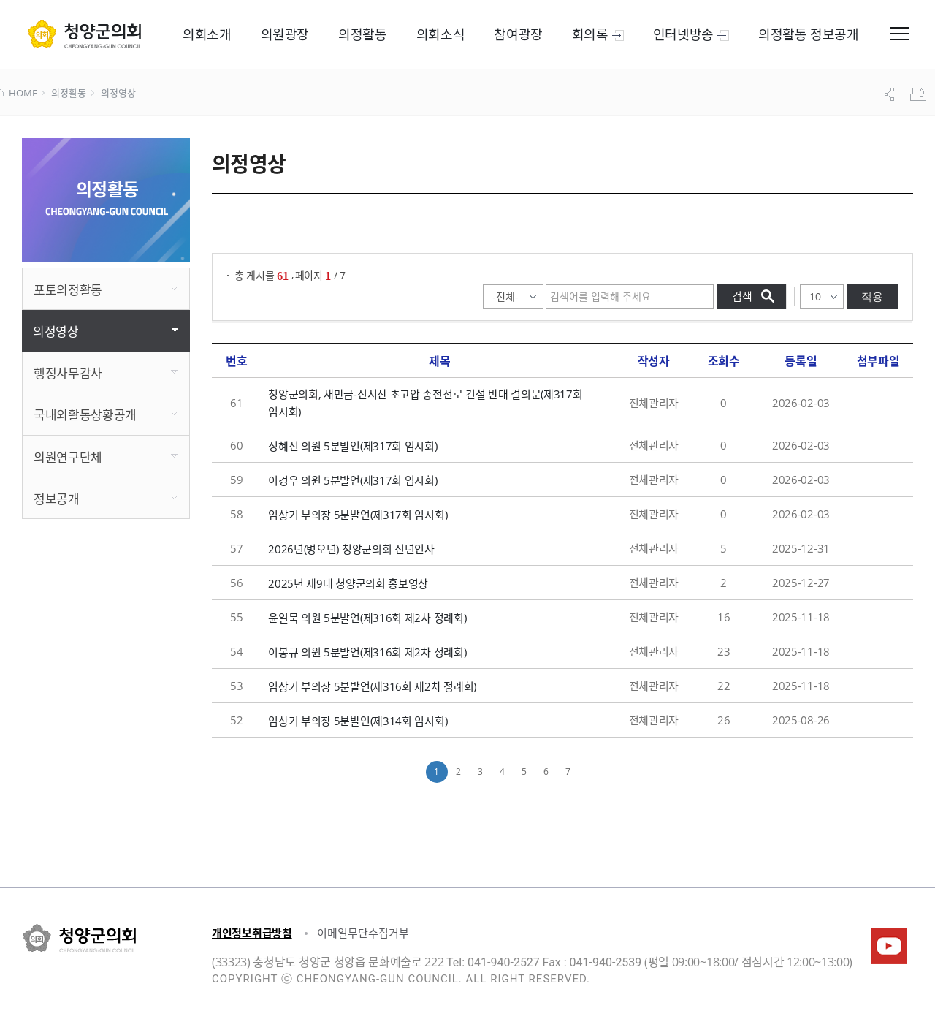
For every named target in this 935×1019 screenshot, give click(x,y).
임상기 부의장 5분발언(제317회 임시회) (357, 514)
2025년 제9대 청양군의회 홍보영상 (348, 583)
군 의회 (84, 33)
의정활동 (68, 93)
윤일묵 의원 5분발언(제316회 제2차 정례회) (367, 617)
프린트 (919, 94)
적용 (872, 296)
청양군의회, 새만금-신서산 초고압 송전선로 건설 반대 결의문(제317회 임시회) (425, 403)
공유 (891, 94)
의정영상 (118, 93)
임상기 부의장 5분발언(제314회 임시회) (357, 720)
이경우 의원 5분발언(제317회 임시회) (352, 480)
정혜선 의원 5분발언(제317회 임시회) (352, 446)
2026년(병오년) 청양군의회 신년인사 (351, 549)
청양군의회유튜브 (889, 946)
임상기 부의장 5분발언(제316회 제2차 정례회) (372, 686)
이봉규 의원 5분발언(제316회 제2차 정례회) (367, 652)
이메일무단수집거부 (363, 932)
